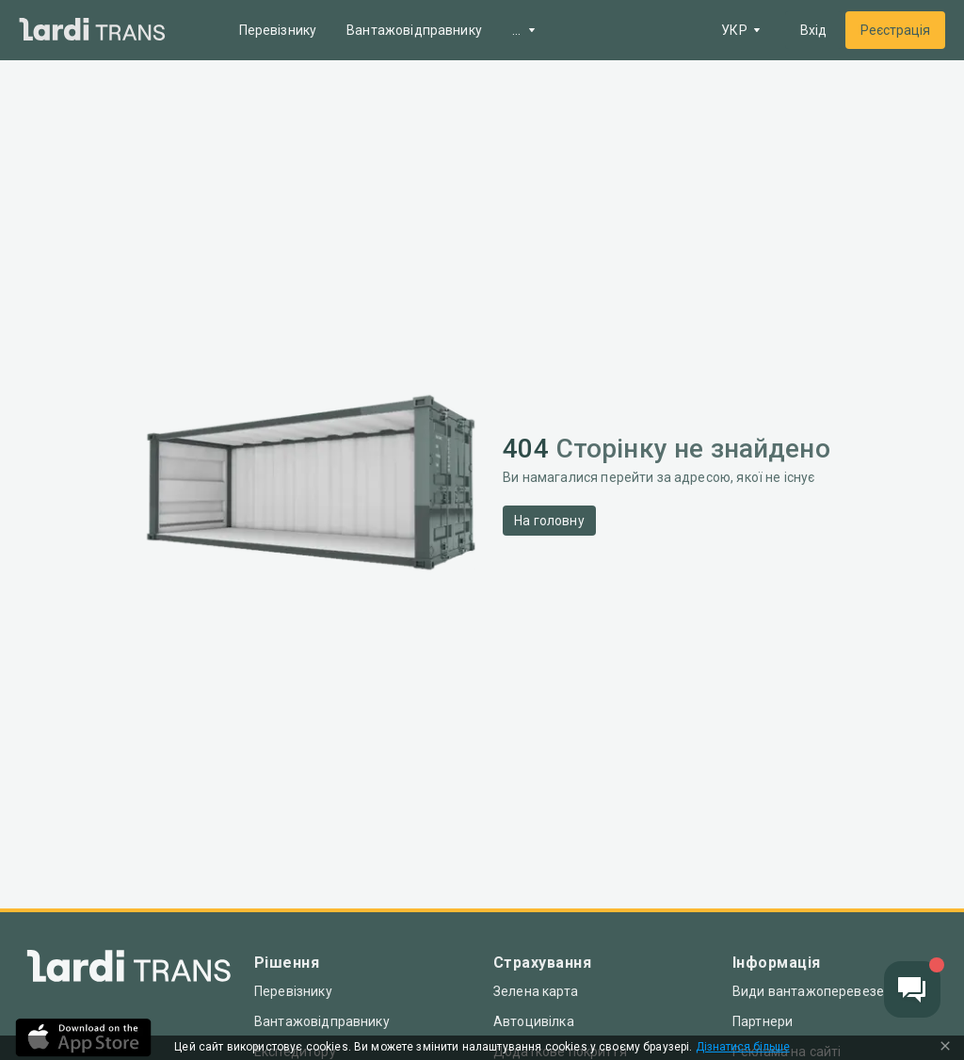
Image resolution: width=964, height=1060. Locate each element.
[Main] (92, 30)
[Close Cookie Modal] (945, 1047)
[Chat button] (912, 989)
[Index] (129, 970)
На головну (549, 520)
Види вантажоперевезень (815, 991)
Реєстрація (895, 30)
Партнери (762, 1021)
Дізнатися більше (743, 1047)
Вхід (813, 30)
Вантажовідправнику (414, 30)
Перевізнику (278, 30)
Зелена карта (535, 991)
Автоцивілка (533, 1021)
